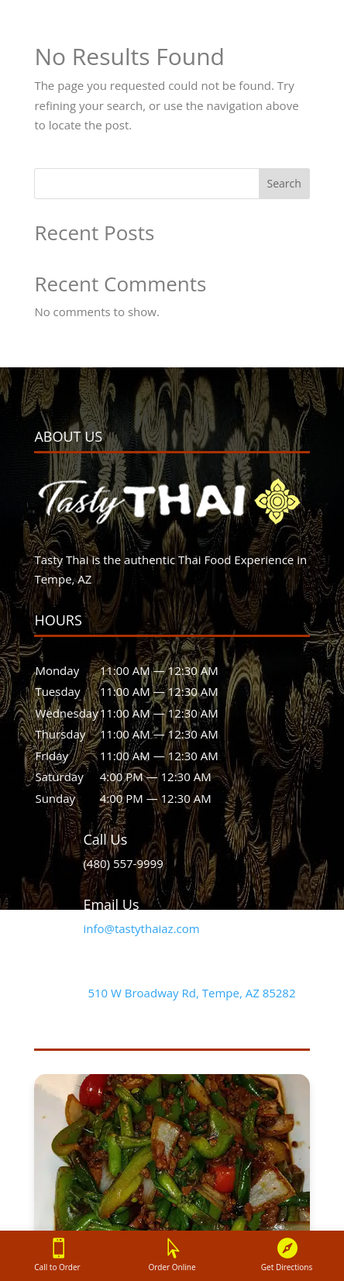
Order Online (172, 1267)
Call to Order (57, 1267)
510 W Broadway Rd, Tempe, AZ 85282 (191, 992)
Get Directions (286, 1267)
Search (284, 183)
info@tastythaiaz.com (141, 928)
